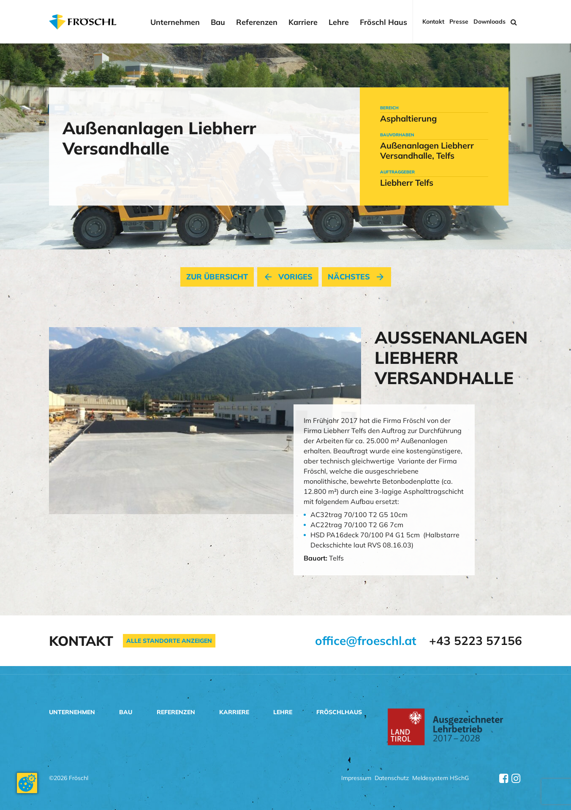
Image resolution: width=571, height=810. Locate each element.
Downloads (489, 21)
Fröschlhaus (339, 712)
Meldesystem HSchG (440, 778)
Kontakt (433, 21)
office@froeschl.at (365, 640)
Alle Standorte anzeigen (169, 641)
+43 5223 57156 (475, 640)
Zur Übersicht (217, 277)
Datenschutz (392, 778)
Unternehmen (175, 22)
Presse (458, 21)
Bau (218, 22)
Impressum (356, 778)
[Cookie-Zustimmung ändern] (27, 783)
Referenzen (256, 22)
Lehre (339, 22)
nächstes (356, 277)
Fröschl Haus (383, 22)
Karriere (303, 22)
